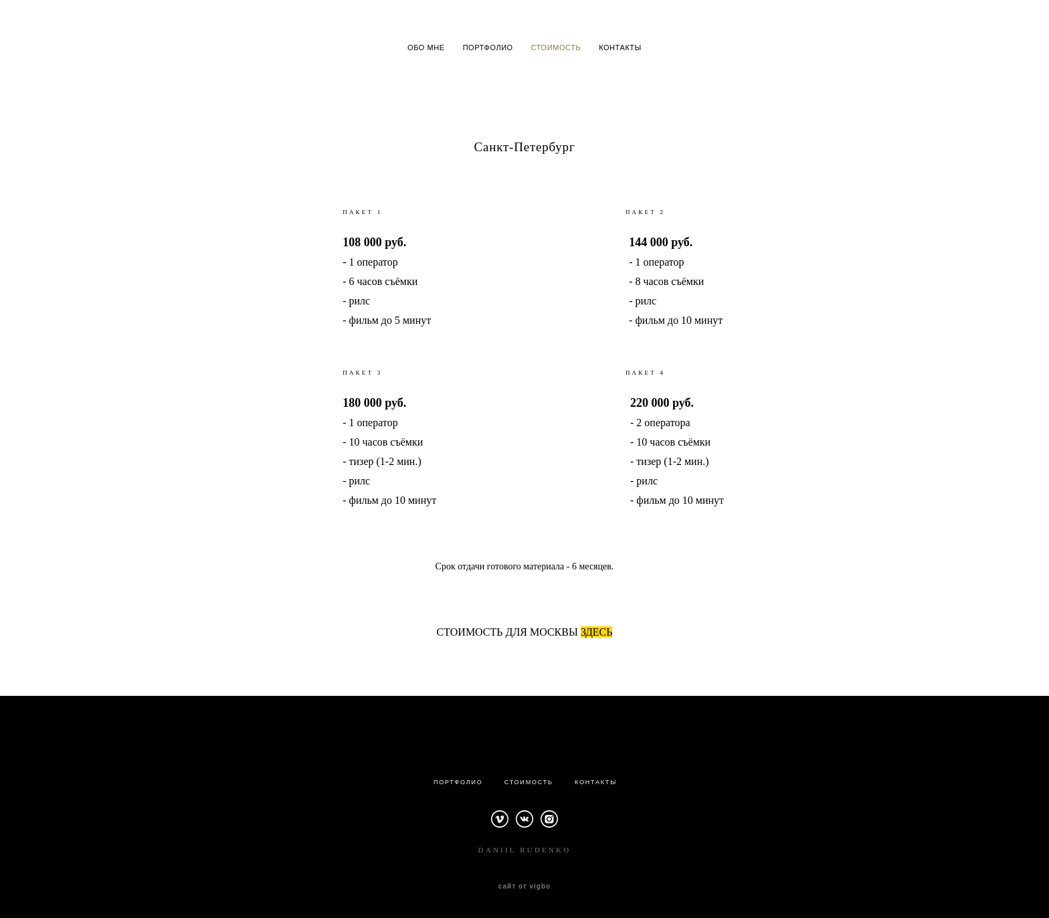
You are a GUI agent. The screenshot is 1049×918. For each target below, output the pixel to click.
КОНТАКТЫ (620, 47)
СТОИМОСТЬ (556, 47)
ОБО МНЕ (426, 47)
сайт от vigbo (524, 886)
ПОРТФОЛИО (488, 47)
